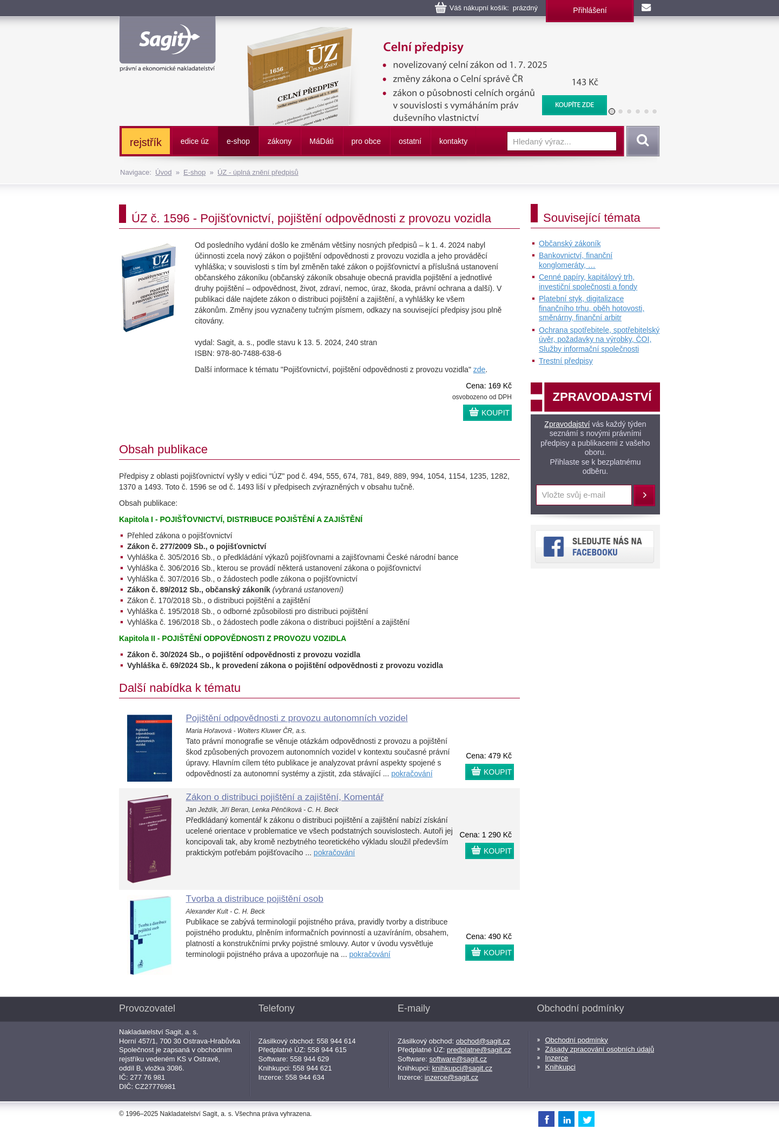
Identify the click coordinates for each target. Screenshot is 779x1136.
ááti (321, 141)
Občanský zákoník (569, 243)
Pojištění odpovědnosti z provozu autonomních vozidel (297, 718)
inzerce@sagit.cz (451, 1077)
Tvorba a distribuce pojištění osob (255, 899)
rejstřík (146, 142)
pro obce (366, 141)
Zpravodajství (567, 424)
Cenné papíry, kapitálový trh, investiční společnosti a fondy (588, 282)
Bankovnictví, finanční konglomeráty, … (575, 260)
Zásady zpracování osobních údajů (600, 1049)
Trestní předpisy (566, 360)
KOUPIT (495, 412)
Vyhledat (641, 141)
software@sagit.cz (458, 1059)
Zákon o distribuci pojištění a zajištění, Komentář (285, 797)
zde (479, 369)
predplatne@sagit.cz (479, 1050)
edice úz (195, 141)
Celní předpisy (420, 32)
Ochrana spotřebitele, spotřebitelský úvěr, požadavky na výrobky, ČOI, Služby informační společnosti (599, 339)
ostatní (410, 141)
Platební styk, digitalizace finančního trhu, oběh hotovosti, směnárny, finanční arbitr (591, 308)
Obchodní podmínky (576, 1040)
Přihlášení (589, 10)
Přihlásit (644, 495)
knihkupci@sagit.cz (462, 1068)
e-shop (238, 141)
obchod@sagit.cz (483, 1041)
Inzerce (557, 1058)
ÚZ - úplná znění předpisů (258, 172)
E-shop (194, 172)
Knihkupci (560, 1067)
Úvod (163, 172)
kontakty (453, 141)
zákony (280, 141)
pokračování (411, 773)
